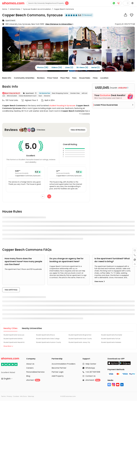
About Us (30, 364)
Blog (28, 376)
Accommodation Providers (63, 364)
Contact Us (90, 376)
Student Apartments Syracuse (13, 335)
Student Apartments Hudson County (48, 342)
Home (4, 9)
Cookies (16, 396)
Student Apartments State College (47, 339)
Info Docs (23, 396)
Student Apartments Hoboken (111, 342)
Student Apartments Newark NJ (14, 342)
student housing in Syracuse (62, 105)
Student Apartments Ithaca (45, 335)
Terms (3, 396)
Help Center (90, 364)
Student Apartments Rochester (111, 335)
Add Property (58, 376)
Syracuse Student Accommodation (36, 9)
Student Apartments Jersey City (79, 342)
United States (14, 9)
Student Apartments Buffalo (13, 339)
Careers (29, 368)
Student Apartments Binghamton (79, 335)
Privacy (9, 396)
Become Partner (59, 368)
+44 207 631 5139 (92, 372)
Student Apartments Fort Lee (110, 339)
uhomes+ (33, 380)
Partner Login (57, 372)
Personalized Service (35, 372)
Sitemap (31, 396)
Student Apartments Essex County (80, 339)
